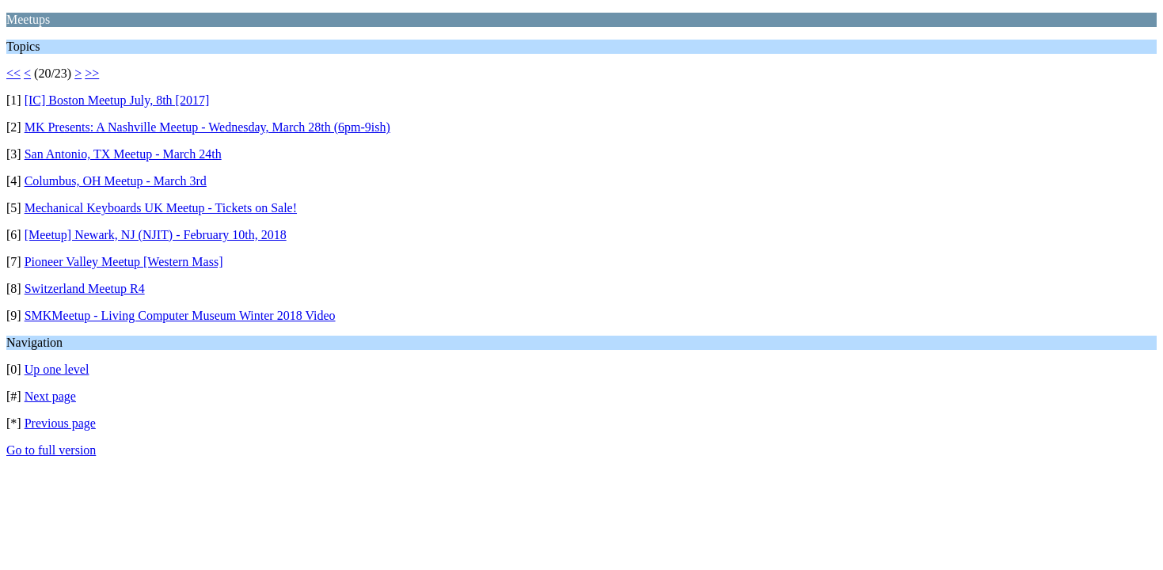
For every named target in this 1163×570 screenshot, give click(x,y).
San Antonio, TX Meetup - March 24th (123, 154)
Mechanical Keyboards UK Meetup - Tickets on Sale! (161, 208)
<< (13, 73)
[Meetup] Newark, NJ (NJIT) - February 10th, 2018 (156, 234)
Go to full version (51, 450)
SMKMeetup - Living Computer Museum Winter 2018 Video (180, 315)
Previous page (60, 423)
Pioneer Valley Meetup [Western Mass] (124, 261)
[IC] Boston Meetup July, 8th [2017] (117, 100)
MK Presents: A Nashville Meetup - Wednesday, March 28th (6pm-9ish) (207, 127)
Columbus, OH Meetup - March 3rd (116, 181)
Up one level (57, 369)
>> (92, 73)
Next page (50, 396)
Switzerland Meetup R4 (85, 288)
